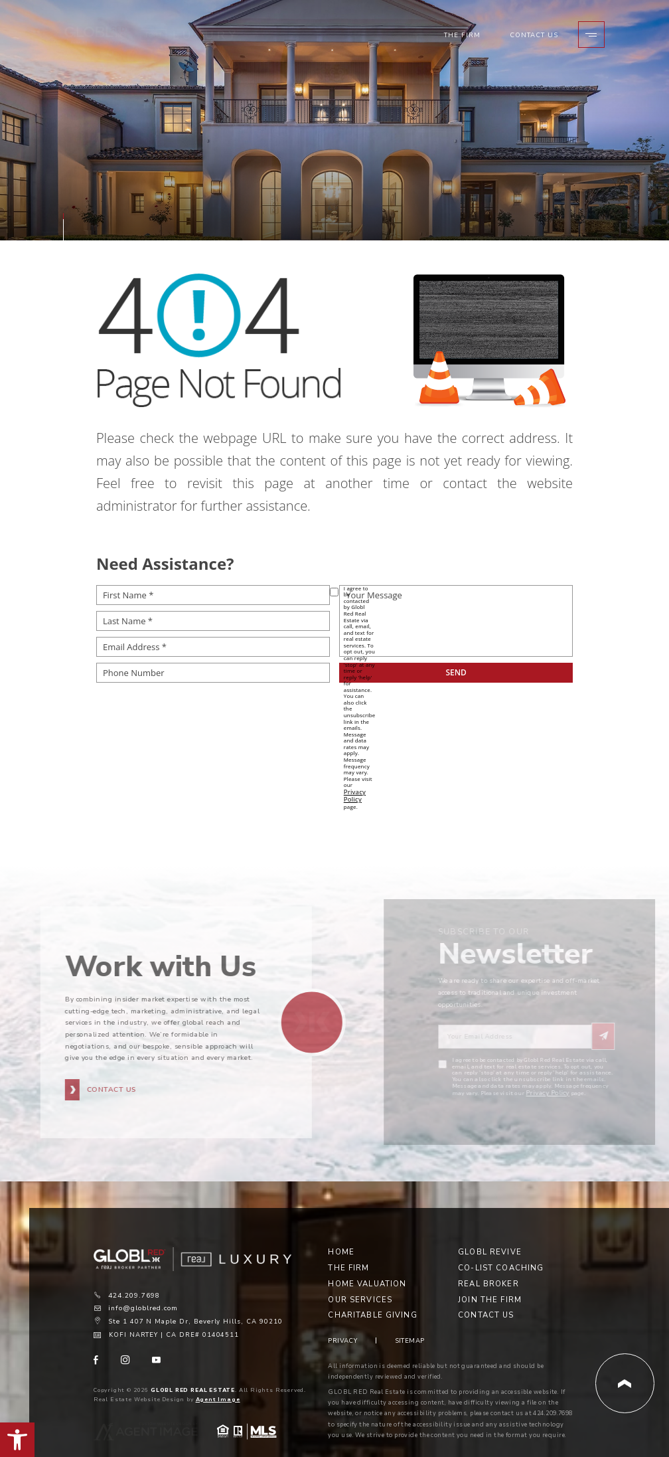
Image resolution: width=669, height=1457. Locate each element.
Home (341, 1232)
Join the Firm (490, 1280)
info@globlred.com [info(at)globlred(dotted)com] (142, 1290)
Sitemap (409, 1320)
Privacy (342, 1320)
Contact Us (535, 38)
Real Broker (488, 1264)
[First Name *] (213, 595)
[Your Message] (456, 621)
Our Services (360, 1280)
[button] (17, 1439)
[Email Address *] (213, 647)
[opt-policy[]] (334, 592)
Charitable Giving (372, 1296)
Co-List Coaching (501, 1248)
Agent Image (218, 1379)
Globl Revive (490, 1232)
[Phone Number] (213, 673)
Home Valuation (367, 1264)
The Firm (464, 38)
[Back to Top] (624, 1363)
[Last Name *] (213, 621)
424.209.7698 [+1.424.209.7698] (133, 1277)
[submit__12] (456, 673)
